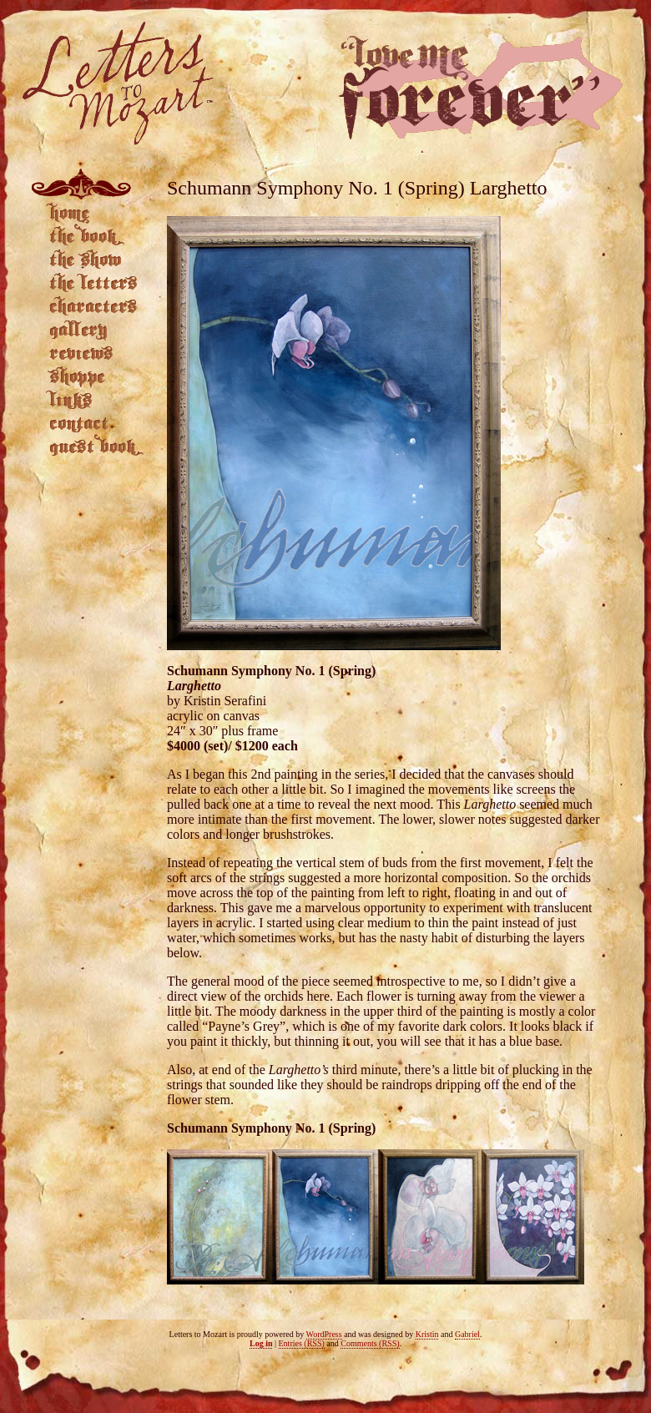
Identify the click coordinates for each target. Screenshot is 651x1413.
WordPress (324, 1334)
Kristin (427, 1334)
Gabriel (467, 1334)
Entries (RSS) (302, 1343)
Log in (261, 1343)
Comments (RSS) (370, 1343)
